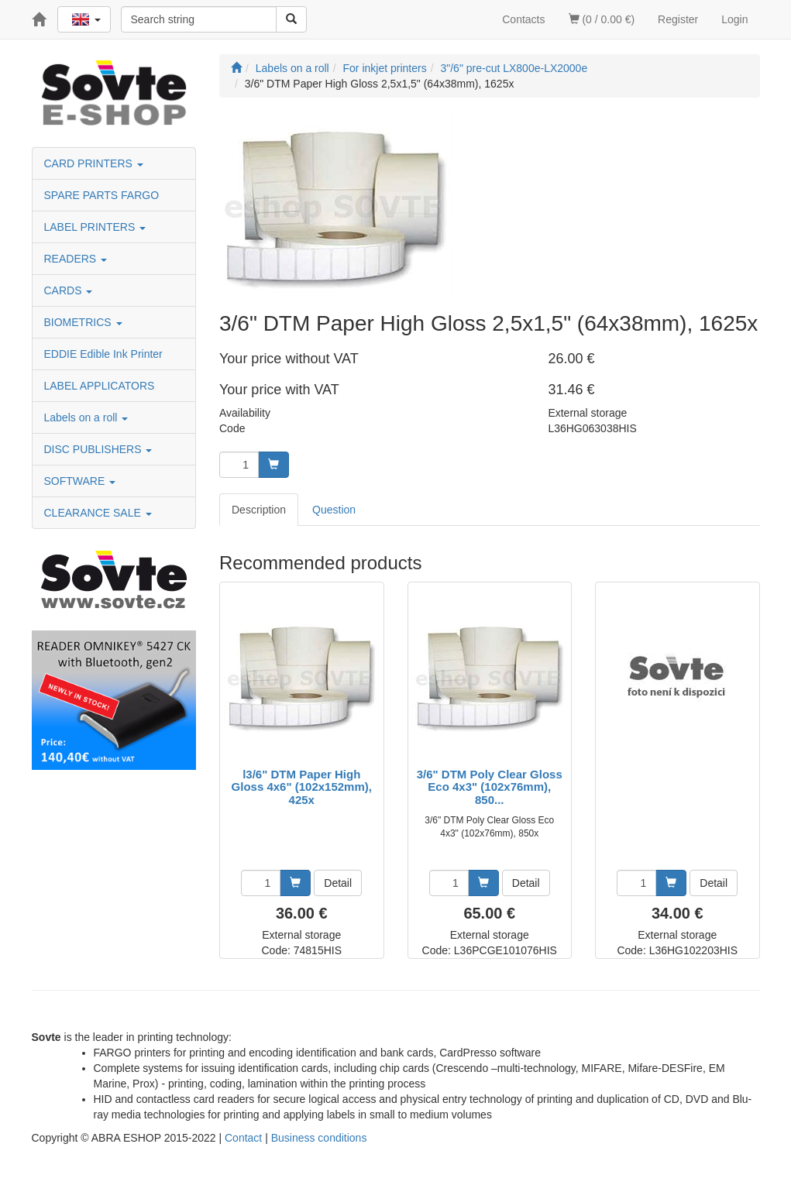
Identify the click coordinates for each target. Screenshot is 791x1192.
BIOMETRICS (83, 322)
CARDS (68, 290)
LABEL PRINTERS (95, 227)
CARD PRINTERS (93, 163)
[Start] (236, 68)
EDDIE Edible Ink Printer (103, 354)
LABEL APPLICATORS (99, 386)
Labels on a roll (86, 417)
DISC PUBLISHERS (98, 449)
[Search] (291, 19)
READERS (76, 258)
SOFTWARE (80, 481)
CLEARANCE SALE (98, 513)
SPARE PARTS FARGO (102, 195)
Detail (338, 883)
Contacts (523, 19)
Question (334, 509)
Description (259, 509)
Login (734, 19)
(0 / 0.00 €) (602, 19)
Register (678, 19)
